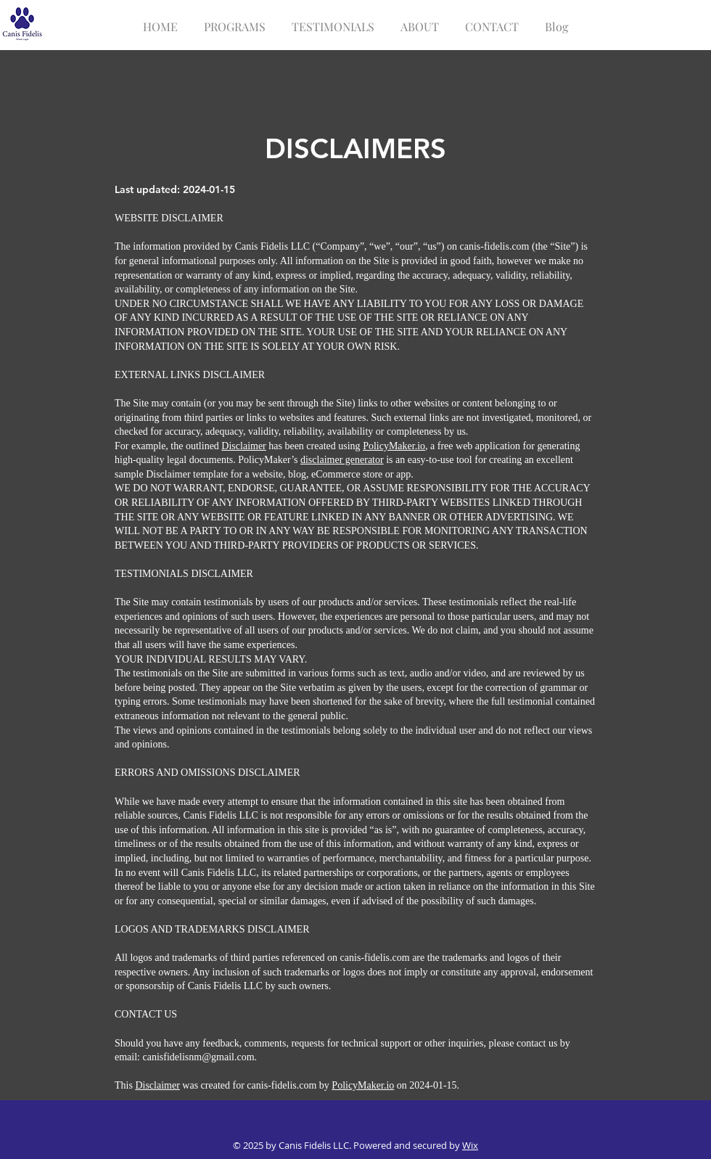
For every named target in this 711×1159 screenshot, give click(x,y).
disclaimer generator (342, 459)
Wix (470, 1145)
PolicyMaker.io (394, 446)
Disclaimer (243, 446)
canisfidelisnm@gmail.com (199, 1057)
